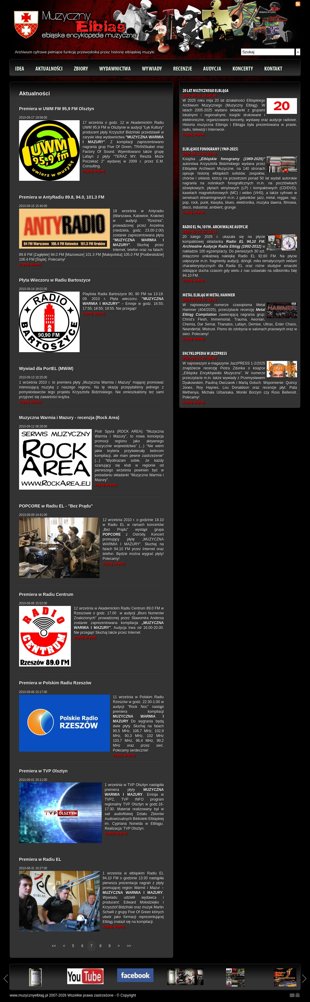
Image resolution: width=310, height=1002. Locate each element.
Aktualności (49, 69)
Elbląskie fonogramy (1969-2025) (210, 149)
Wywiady (152, 69)
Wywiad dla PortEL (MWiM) (46, 368)
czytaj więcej (94, 171)
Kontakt (273, 69)
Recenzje (182, 69)
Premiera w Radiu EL (40, 859)
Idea (19, 69)
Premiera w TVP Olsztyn (43, 771)
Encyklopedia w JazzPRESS (205, 353)
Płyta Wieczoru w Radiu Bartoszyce (55, 280)
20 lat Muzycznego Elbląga (206, 90)
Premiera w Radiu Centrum (46, 594)
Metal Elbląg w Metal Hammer (209, 295)
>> (129, 946)
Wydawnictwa (115, 69)
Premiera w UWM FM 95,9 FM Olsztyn (56, 108)
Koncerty (242, 69)
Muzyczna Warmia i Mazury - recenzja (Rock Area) (69, 417)
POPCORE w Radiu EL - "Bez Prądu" (56, 506)
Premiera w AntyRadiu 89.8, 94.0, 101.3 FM (61, 197)
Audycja (212, 69)
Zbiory (81, 69)
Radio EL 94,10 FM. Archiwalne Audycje (215, 227)
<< (54, 946)
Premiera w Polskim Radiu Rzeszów (55, 682)
